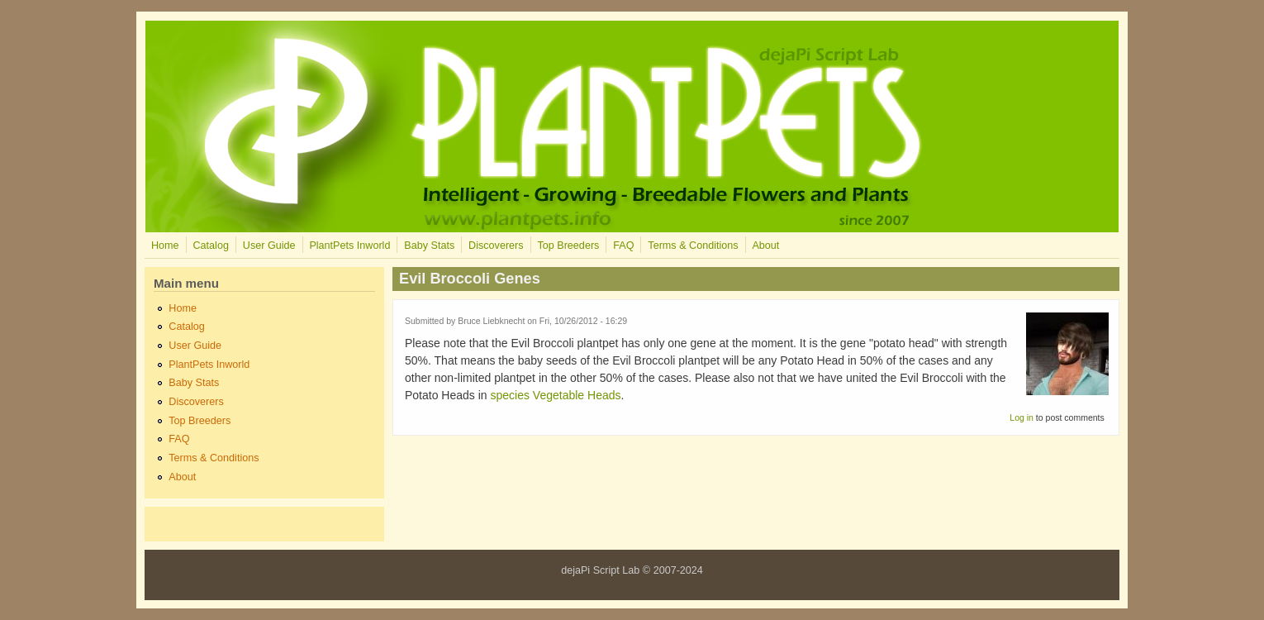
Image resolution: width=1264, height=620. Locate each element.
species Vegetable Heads (556, 395)
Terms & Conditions (693, 245)
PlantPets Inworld (349, 245)
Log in (1022, 417)
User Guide (269, 245)
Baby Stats (429, 245)
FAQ (623, 245)
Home (165, 245)
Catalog (210, 245)
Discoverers (495, 245)
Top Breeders (568, 245)
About (765, 245)
